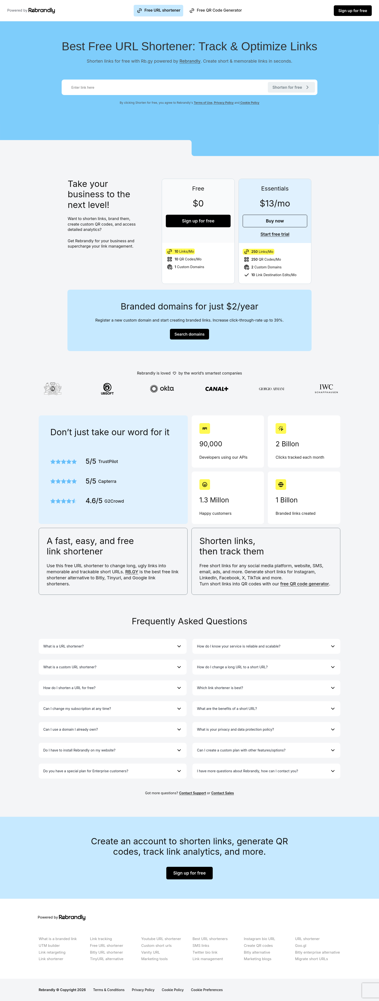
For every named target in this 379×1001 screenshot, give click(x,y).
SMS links (200, 945)
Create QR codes (258, 945)
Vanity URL (150, 952)
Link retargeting (52, 952)
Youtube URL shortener (161, 938)
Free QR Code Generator (215, 11)
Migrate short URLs (311, 959)
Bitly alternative (257, 952)
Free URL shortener (158, 11)
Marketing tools (154, 959)
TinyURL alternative (106, 959)
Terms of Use (203, 102)
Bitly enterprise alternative (317, 952)
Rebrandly (190, 61)
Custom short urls (156, 945)
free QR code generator (304, 583)
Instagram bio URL (259, 938)
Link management (207, 959)
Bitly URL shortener (106, 952)
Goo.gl (300, 945)
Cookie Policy (249, 102)
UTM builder (49, 945)
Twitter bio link (204, 952)
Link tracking (101, 938)
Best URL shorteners (209, 938)
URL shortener (307, 938)
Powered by (26, 10)
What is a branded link (58, 938)
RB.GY (131, 571)
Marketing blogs (257, 959)
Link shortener (51, 959)
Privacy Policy (223, 102)
